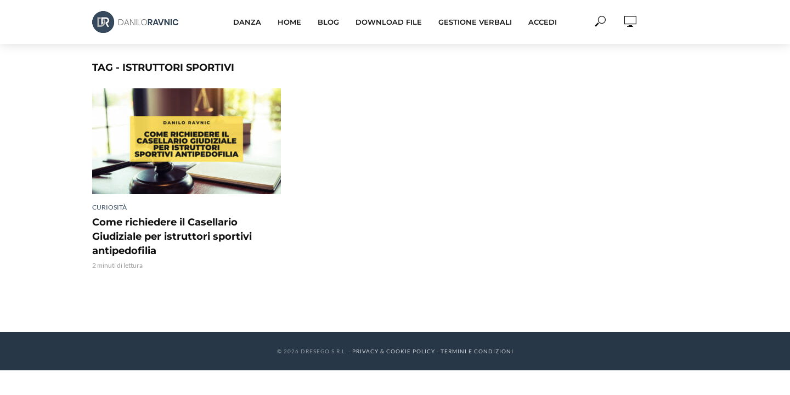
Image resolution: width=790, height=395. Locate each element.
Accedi (542, 22)
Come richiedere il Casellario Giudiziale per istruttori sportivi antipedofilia (172, 236)
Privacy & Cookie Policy (393, 351)
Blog (328, 22)
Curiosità (109, 207)
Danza (247, 22)
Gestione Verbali (475, 22)
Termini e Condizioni (477, 351)
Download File (389, 22)
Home (289, 22)
